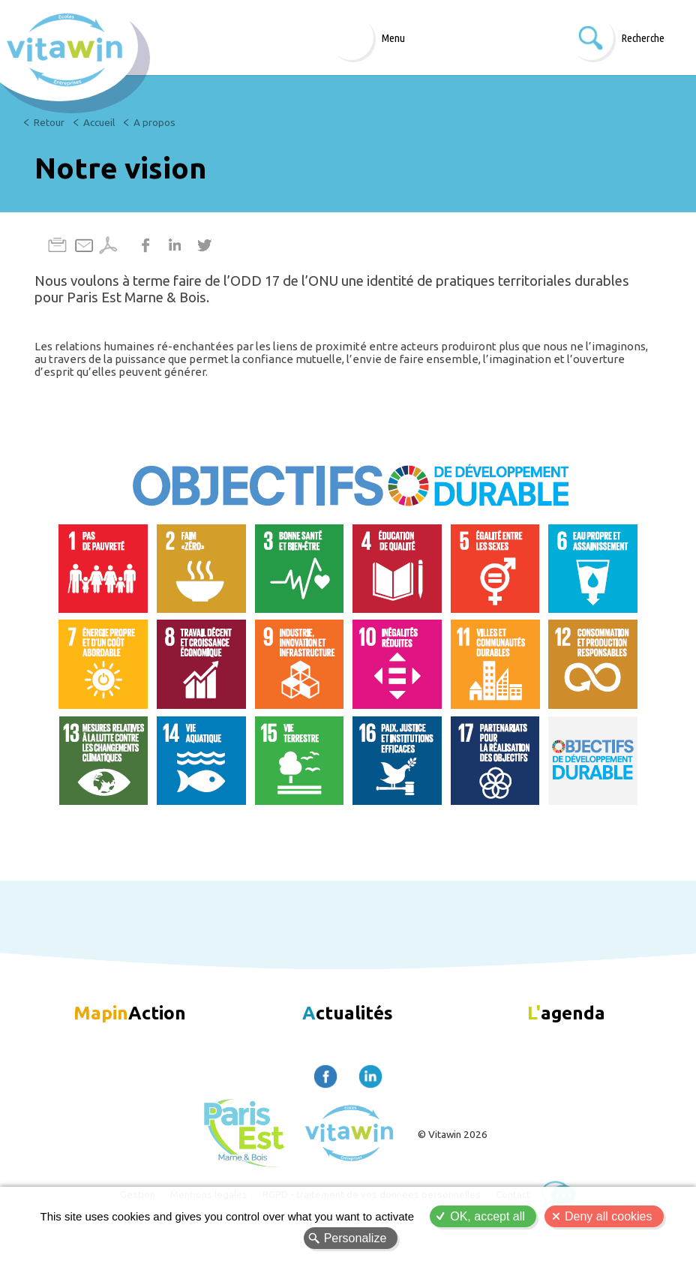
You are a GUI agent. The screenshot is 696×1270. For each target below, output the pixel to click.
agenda (566, 1012)
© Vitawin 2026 (453, 1134)
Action (130, 1012)
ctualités (347, 1012)
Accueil (99, 122)
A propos (155, 122)
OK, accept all (487, 1216)
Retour (49, 122)
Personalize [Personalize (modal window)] (355, 1238)
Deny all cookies (608, 1216)
